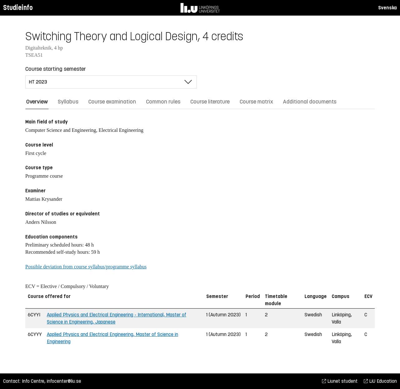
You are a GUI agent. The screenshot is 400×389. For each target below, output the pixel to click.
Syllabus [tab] (68, 101)
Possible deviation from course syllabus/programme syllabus (86, 266)
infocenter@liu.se (64, 381)
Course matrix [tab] (256, 101)
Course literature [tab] (210, 101)
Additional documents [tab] (309, 101)
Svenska (387, 8)
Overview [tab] (37, 101)
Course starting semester (55, 68)
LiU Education (380, 381)
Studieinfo (18, 7)
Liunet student (340, 381)
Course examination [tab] (112, 101)
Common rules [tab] (163, 101)
